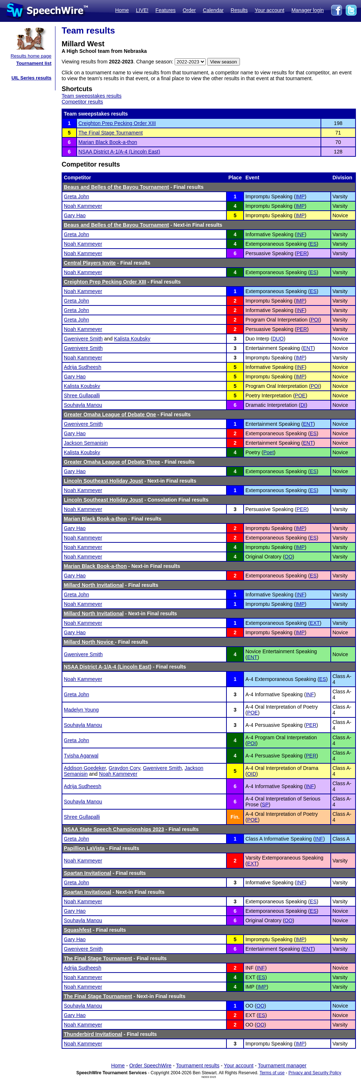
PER (301, 253)
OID (251, 774)
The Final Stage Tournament (110, 133)
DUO (278, 339)
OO (288, 557)
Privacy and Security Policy (314, 1072)
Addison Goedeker (85, 768)
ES (313, 244)
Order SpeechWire (150, 1065)
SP (265, 804)
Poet (268, 452)
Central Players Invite (90, 263)
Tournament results (198, 1065)
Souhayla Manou (83, 405)
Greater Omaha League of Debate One (110, 414)
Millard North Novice (89, 642)
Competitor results (82, 102)
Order (189, 10)
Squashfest (77, 930)
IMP (300, 196)
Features (165, 10)
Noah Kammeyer (83, 206)
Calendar (213, 10)
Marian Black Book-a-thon (107, 142)
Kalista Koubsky (132, 339)
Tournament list (33, 63)
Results (239, 10)
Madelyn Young (81, 710)
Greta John (76, 196)
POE (300, 395)
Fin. (235, 817)
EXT (315, 623)
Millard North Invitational (94, 585)
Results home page (31, 56)
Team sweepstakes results (91, 96)
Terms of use (272, 1072)
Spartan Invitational (87, 873)
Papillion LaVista (84, 848)
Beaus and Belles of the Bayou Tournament (116, 187)
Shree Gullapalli (82, 395)
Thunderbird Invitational (93, 1034)
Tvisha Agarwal (81, 756)
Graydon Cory (124, 768)
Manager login (307, 10)
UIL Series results (31, 78)
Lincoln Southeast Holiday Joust (103, 481)
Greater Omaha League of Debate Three (112, 462)
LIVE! (142, 10)
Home (122, 10)
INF (300, 234)
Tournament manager (282, 1065)
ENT (308, 348)
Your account (269, 10)
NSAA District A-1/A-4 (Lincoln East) (119, 152)
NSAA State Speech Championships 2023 (114, 829)
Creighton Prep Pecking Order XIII (117, 123)
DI (303, 405)
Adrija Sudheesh (82, 367)
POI (315, 320)
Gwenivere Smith (83, 339)
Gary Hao (75, 215)
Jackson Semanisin (86, 443)
